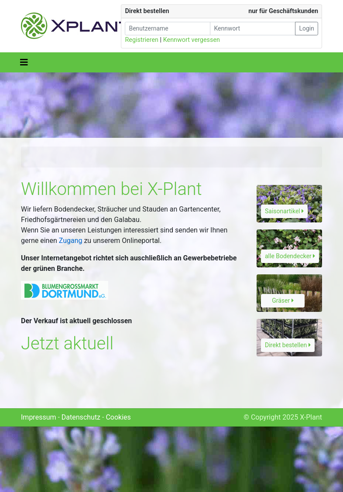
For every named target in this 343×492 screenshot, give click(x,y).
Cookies (118, 417)
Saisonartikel (284, 211)
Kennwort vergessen (191, 40)
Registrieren (141, 40)
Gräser (283, 300)
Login (306, 28)
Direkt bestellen (288, 345)
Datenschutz (81, 417)
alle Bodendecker (290, 256)
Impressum (38, 417)
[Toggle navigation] (24, 62)
